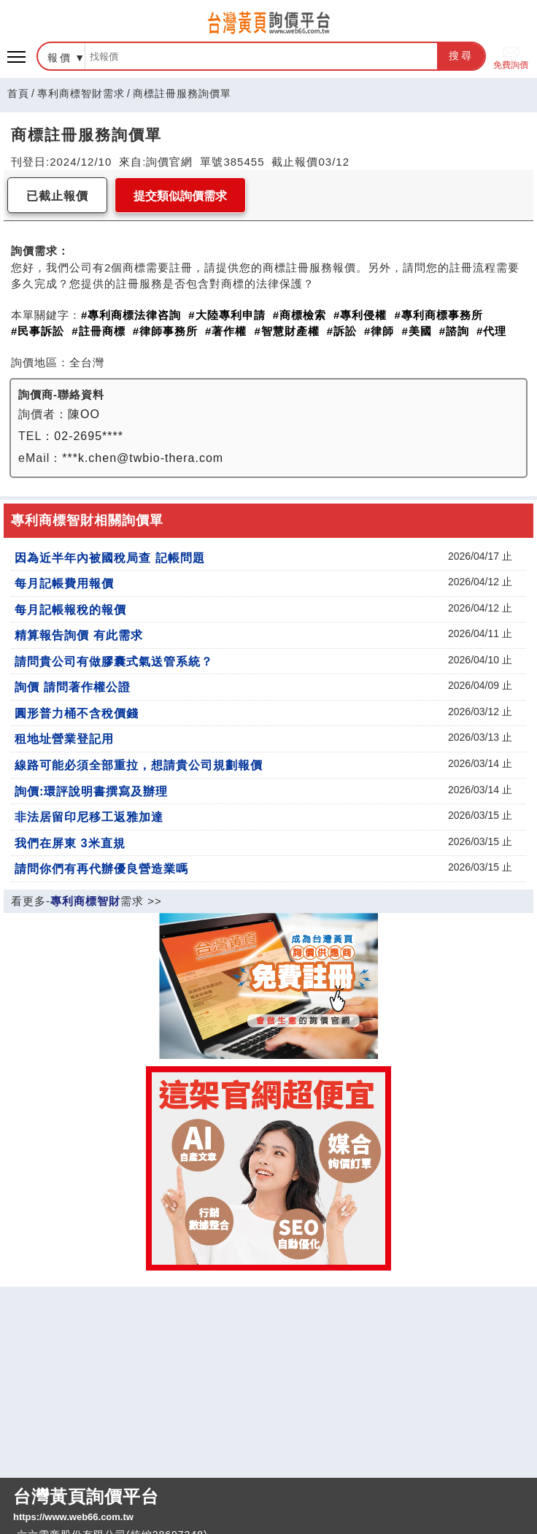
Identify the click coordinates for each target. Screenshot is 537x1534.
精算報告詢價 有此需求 (79, 634)
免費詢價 (510, 56)
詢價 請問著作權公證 (73, 686)
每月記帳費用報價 (64, 583)
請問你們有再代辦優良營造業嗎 (101, 868)
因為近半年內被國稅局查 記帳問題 (110, 557)
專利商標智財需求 (81, 93)
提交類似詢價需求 (180, 196)
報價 (59, 57)
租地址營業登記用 (64, 738)
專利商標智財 (85, 901)
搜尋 (461, 55)
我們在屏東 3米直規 (70, 842)
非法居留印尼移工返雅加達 (89, 816)
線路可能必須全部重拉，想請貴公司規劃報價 (139, 764)
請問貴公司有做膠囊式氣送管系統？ (114, 661)
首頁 (18, 93)
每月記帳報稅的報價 (70, 609)
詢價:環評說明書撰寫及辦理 (91, 791)
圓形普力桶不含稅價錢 (77, 713)
